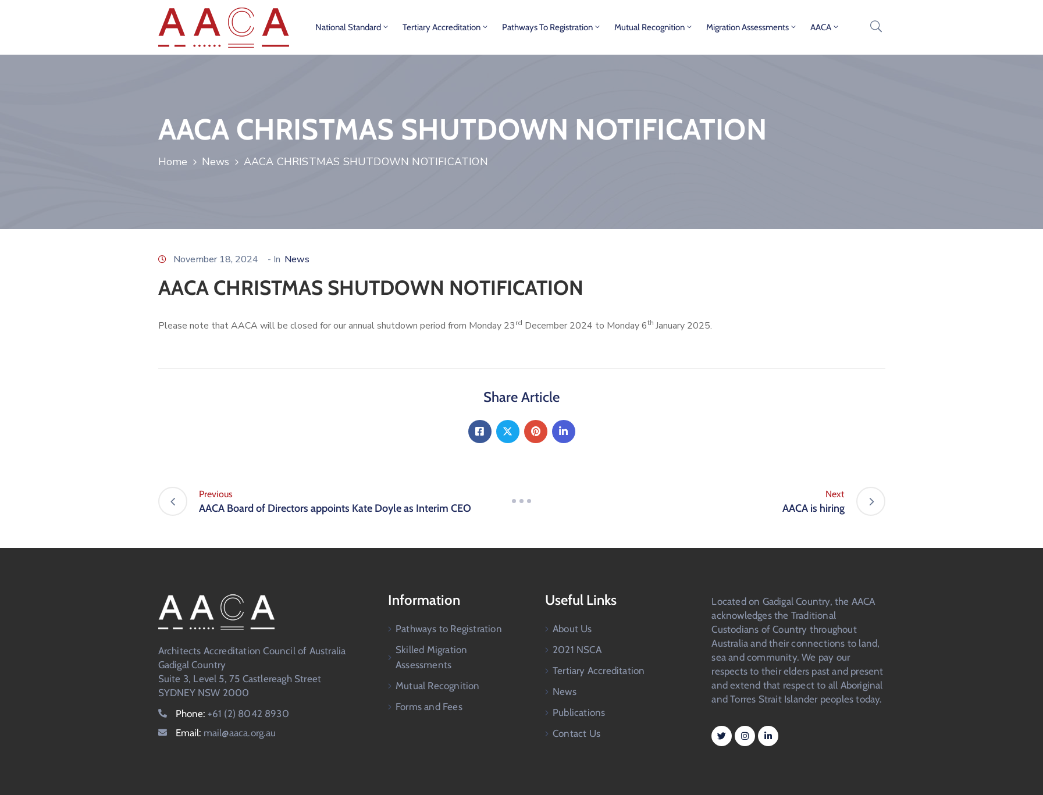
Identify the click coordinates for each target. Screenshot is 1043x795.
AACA (825, 27)
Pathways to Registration (551, 27)
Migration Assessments (752, 27)
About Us (572, 628)
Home (173, 162)
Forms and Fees (429, 706)
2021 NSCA (577, 649)
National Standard (352, 27)
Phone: (232, 713)
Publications (579, 712)
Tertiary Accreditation (446, 27)
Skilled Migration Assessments (431, 657)
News (216, 162)
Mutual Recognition (653, 27)
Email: (226, 733)
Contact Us (576, 733)
